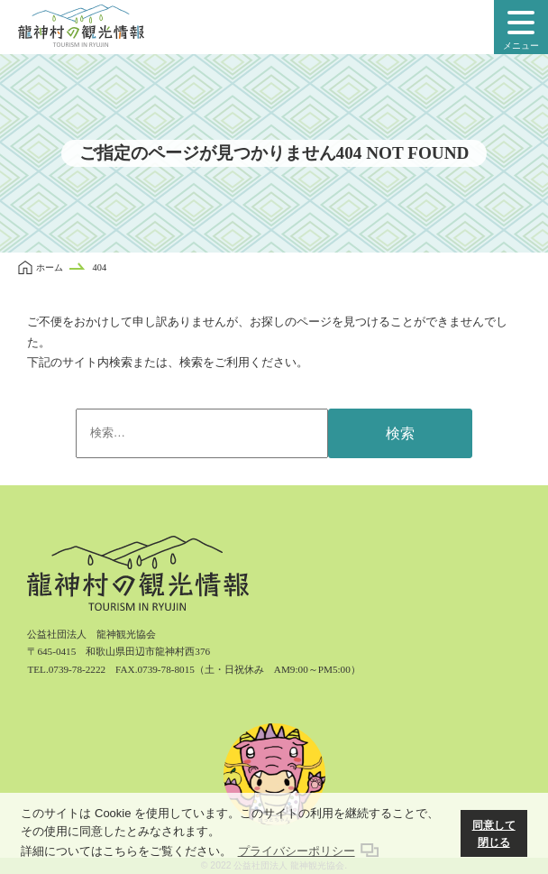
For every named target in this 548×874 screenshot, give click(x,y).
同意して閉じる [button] (494, 834)
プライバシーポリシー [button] (296, 851)
